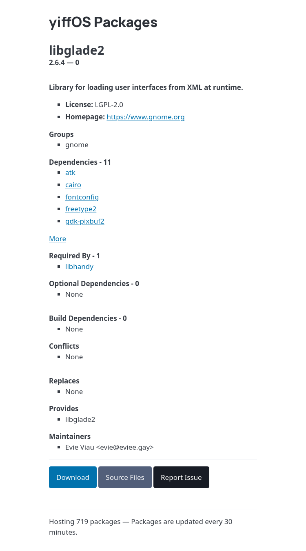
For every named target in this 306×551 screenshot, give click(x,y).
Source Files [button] (125, 477)
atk (70, 172)
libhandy (79, 266)
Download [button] (72, 477)
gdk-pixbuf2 (84, 221)
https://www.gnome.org (145, 116)
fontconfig (82, 197)
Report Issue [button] (181, 477)
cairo (73, 184)
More (57, 238)
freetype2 (80, 208)
